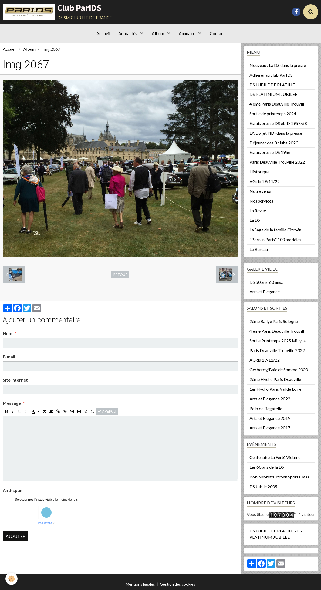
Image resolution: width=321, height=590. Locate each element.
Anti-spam (13, 490)
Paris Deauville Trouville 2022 (277, 161)
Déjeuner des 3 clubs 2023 (273, 142)
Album (158, 33)
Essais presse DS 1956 (269, 152)
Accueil (103, 33)
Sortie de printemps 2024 (272, 113)
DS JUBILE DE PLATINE (272, 84)
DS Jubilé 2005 (263, 486)
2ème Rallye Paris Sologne (273, 321)
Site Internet (15, 379)
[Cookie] (11, 579)
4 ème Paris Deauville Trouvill (276, 103)
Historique (259, 171)
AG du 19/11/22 (264, 181)
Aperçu (106, 411)
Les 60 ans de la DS (266, 467)
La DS (254, 219)
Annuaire (187, 33)
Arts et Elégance (264, 291)
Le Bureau (258, 249)
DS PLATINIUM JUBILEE (273, 94)
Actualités (128, 33)
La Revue (257, 210)
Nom (7, 333)
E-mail (9, 356)
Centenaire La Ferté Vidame (274, 457)
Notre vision (260, 191)
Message (12, 403)
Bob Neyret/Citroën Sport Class (279, 476)
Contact (217, 33)
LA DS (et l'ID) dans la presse (275, 133)
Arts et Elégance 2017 (269, 427)
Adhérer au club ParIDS (271, 74)
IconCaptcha (45, 523)
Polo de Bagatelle (265, 408)
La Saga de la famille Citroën (275, 229)
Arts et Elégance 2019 (269, 418)
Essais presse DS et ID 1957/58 (278, 123)
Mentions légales (140, 584)
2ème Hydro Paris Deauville (275, 379)
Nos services (261, 200)
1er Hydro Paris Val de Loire (275, 389)
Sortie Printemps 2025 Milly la (277, 340)
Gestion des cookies (177, 584)
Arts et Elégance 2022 (269, 398)
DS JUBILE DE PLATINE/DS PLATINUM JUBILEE (275, 534)
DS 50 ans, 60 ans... (266, 282)
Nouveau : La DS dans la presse (277, 65)
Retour (120, 274)
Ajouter (15, 536)
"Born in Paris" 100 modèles (275, 239)
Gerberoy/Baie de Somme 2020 (278, 369)
